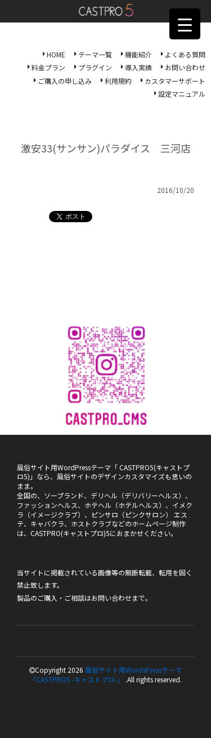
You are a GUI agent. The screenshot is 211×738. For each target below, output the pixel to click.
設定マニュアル (181, 93)
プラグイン (95, 67)
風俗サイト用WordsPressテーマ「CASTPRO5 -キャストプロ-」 (105, 674)
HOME (56, 54)
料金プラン (48, 67)
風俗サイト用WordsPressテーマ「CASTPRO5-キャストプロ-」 (105, 10)
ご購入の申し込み (65, 81)
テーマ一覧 (95, 54)
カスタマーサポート (175, 81)
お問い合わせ (185, 67)
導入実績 (138, 67)
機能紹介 (138, 54)
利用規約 (118, 81)
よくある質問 (185, 54)
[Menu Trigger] (184, 23)
